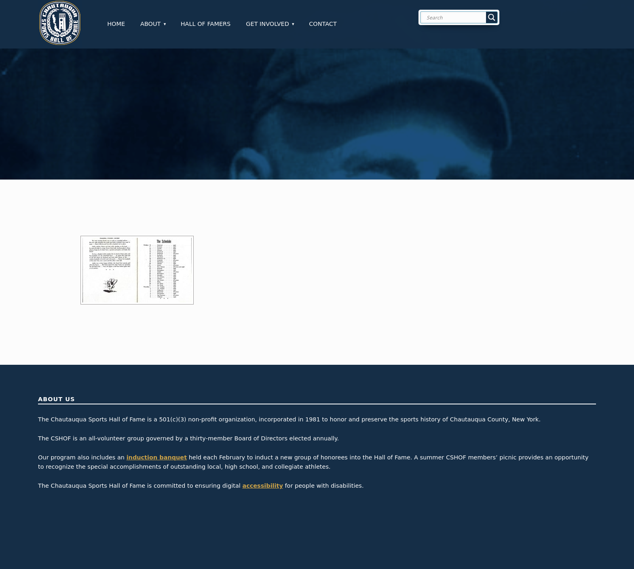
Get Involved (267, 24)
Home (116, 24)
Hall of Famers (206, 24)
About (150, 24)
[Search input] (465, 17)
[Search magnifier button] (491, 17)
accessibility (262, 485)
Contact (323, 24)
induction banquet (157, 457)
